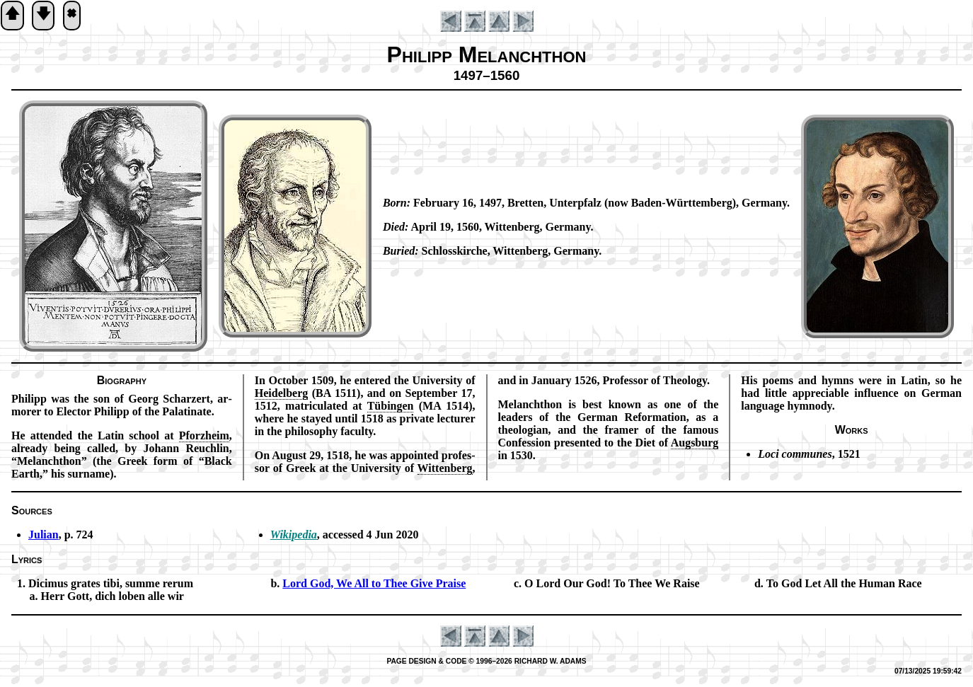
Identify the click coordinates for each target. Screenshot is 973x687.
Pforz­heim (204, 435)
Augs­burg (695, 443)
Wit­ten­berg (445, 468)
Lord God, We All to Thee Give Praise (374, 583)
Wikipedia (293, 535)
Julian (43, 535)
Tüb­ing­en (390, 406)
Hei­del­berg (282, 393)
